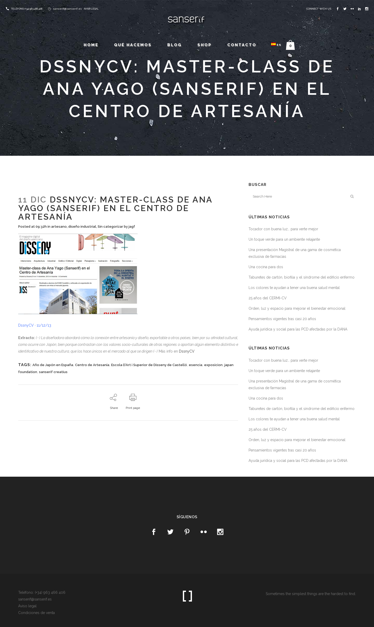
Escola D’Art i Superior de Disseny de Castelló (149, 365)
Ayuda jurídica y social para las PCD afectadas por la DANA (298, 329)
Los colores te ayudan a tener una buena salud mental (294, 288)
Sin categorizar (110, 226)
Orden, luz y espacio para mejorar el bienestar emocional (297, 308)
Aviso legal (27, 606)
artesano (59, 226)
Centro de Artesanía (92, 365)
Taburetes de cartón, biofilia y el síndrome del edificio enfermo (302, 277)
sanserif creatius (53, 372)
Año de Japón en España (52, 365)
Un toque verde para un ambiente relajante (284, 239)
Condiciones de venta (36, 613)
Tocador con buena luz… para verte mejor (283, 229)
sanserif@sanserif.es (67, 8)
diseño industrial (82, 226)
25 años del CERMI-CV (268, 298)
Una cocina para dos (266, 267)
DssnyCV (187, 351)
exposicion (213, 365)
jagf (132, 226)
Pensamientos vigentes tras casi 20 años (282, 319)
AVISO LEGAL (91, 9)
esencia (195, 365)
